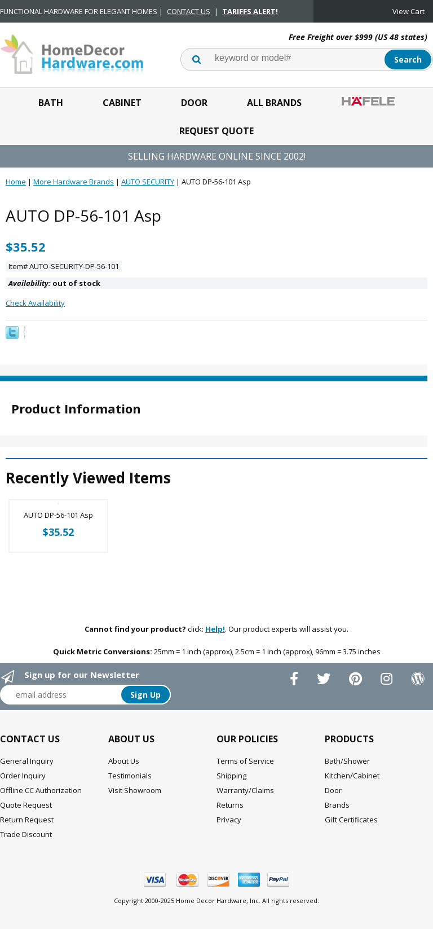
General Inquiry (27, 761)
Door (194, 102)
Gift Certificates (351, 819)
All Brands (274, 102)
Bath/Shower (347, 761)
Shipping (231, 776)
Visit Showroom (134, 790)
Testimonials (130, 776)
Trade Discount (26, 834)
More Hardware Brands (73, 182)
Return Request (27, 819)
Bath (50, 102)
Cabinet (122, 102)
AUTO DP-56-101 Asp (58, 515)
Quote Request (26, 805)
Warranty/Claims (245, 790)
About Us (123, 761)
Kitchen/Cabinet (352, 776)
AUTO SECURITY (147, 182)
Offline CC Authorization (41, 790)
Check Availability (35, 303)
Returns (230, 805)
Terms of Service (245, 761)
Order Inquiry (23, 776)
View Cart (408, 11)
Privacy (228, 819)
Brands (337, 805)
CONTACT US (188, 11)
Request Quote (216, 131)
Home (16, 182)
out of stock (54, 283)
